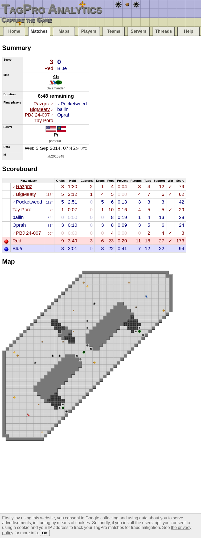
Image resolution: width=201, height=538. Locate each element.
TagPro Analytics (52, 9)
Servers (138, 31)
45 (56, 76)
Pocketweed (74, 103)
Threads (163, 31)
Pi (56, 135)
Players (88, 31)
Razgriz (42, 103)
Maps (64, 31)
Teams (113, 31)
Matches (39, 31)
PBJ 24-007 (37, 115)
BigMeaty (40, 109)
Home (14, 31)
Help (188, 31)
